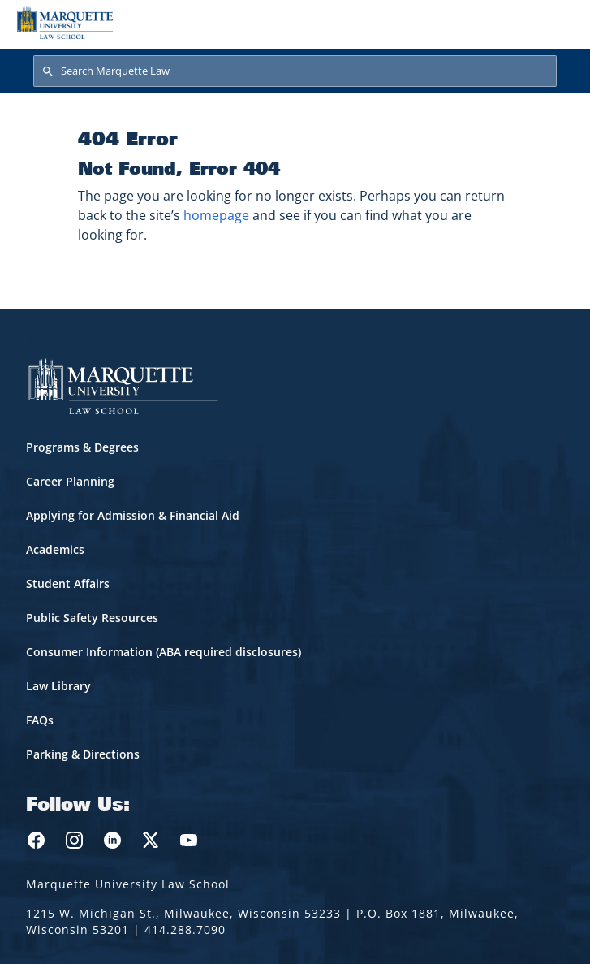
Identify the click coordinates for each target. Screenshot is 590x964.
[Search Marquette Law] (295, 71)
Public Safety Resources (92, 617)
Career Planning (70, 481)
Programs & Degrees (82, 447)
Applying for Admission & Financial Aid (132, 515)
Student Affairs (68, 583)
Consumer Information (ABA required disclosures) (163, 651)
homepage (216, 215)
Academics (55, 549)
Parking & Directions (83, 754)
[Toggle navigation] (556, 23)
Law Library (58, 686)
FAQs (40, 720)
